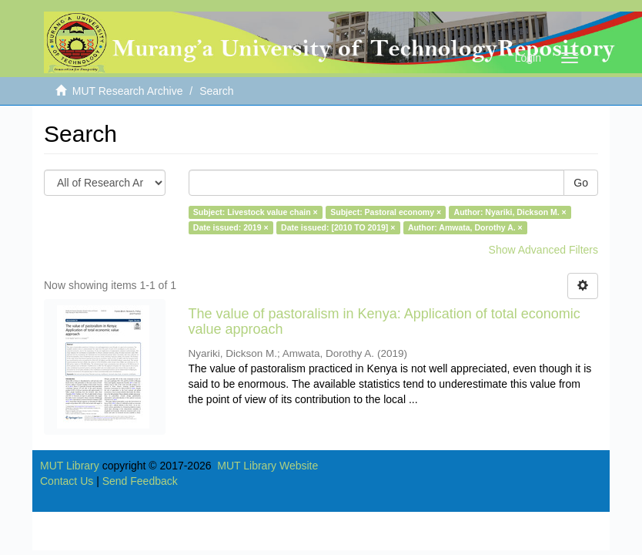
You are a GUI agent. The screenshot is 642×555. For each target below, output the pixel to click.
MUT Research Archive (127, 91)
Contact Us (66, 481)
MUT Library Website (267, 465)
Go (580, 183)
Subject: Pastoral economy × (385, 212)
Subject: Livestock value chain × (255, 212)
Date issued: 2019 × (231, 227)
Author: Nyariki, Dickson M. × (510, 212)
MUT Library (69, 465)
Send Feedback (140, 481)
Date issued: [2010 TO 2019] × (338, 227)
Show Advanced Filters (543, 250)
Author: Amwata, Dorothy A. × (465, 227)
